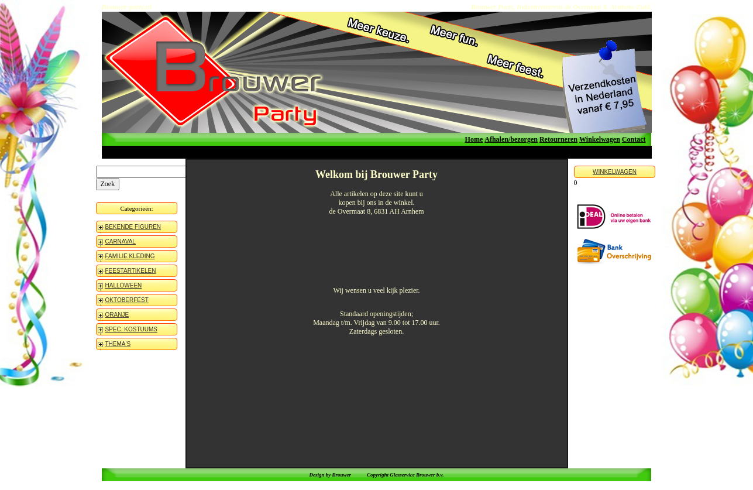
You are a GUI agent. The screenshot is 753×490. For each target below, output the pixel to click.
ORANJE (117, 314)
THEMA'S (118, 344)
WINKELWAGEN (615, 172)
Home (474, 139)
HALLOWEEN (123, 285)
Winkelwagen (599, 139)
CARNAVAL (120, 241)
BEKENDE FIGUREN (133, 227)
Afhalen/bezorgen (511, 139)
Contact (634, 139)
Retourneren (558, 139)
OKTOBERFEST (127, 300)
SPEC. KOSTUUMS (131, 329)
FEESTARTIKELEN (130, 271)
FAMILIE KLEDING (130, 256)
